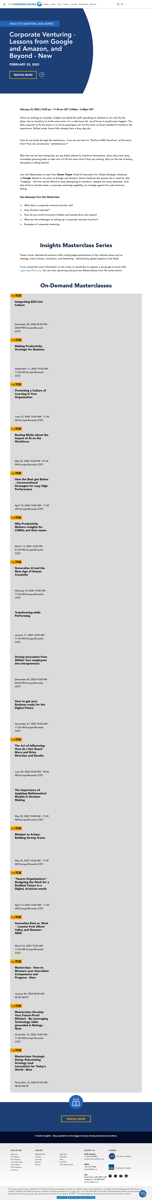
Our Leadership (16, 1162)
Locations (14, 1170)
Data (59, 4)
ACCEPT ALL (62, 1197)
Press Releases (16, 1167)
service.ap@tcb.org (91, 1182)
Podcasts (63, 1157)
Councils (74, 4)
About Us (93, 4)
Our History (15, 1157)
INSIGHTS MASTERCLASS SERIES (31, 24)
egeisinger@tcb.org (30, 270)
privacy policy (29, 1194)
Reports (38, 1162)
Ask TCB (63, 1162)
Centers (66, 4)
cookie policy (75, 1191)
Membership (83, 4)
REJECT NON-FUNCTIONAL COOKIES (81, 1197)
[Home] (25, 4)
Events (53, 4)
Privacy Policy (17, 1189)
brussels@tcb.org (90, 1169)
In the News (15, 1165)
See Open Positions (124, 1156)
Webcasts (63, 1154)
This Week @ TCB (66, 1165)
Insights (46, 4)
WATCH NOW (23, 75)
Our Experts (15, 1159)
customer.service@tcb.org (94, 1159)
